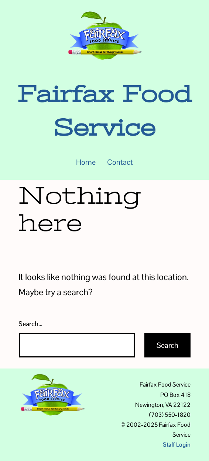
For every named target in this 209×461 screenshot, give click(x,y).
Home (86, 162)
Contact (120, 162)
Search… (30, 323)
